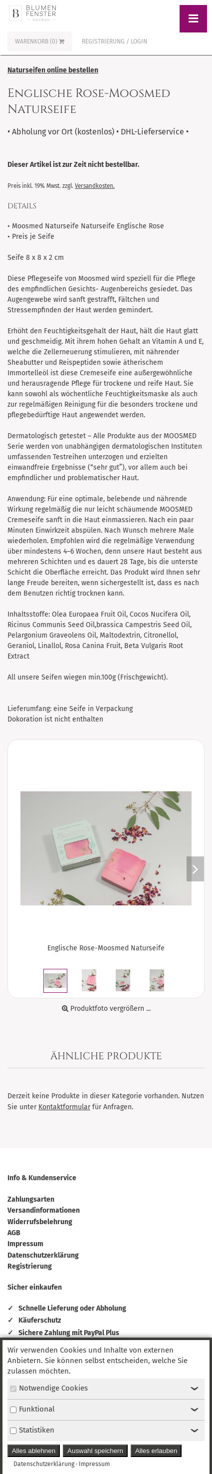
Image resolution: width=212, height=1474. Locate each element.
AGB (13, 1233)
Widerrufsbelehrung (39, 1222)
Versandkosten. (95, 185)
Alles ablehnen (33, 1451)
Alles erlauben (156, 1451)
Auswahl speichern (95, 1451)
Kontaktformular (64, 1107)
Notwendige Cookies (49, 1388)
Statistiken (32, 1430)
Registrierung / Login (114, 41)
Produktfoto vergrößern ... (106, 1008)
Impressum (25, 1244)
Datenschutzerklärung (43, 1255)
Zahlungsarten (30, 1199)
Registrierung (29, 1266)
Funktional (32, 1409)
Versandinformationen (43, 1210)
